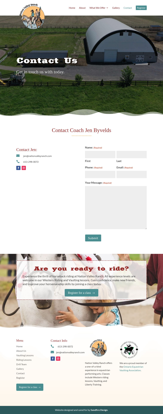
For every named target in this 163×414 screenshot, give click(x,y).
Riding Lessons (24, 360)
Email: (125, 168)
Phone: (93, 168)
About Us (21, 351)
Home (19, 346)
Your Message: (98, 183)
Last (119, 161)
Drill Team (21, 364)
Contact (20, 373)
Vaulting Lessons (25, 355)
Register (20, 378)
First (88, 161)
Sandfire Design (99, 409)
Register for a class (81, 293)
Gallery (20, 369)
